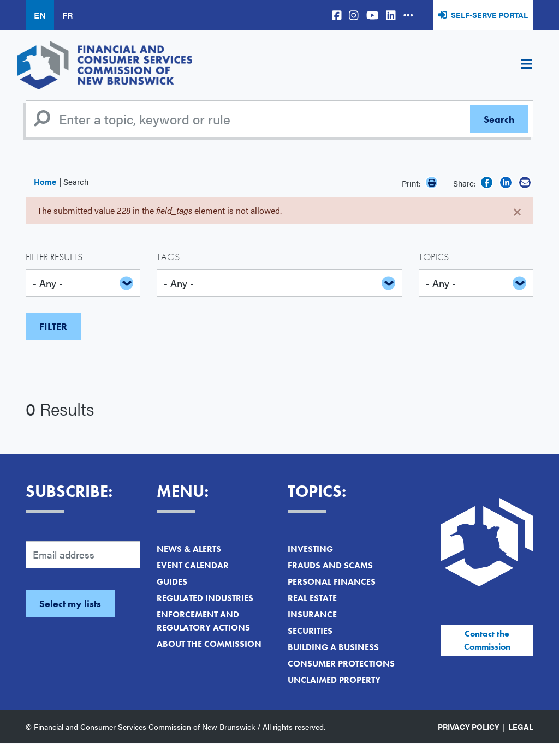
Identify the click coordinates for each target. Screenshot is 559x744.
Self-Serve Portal (489, 14)
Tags (168, 256)
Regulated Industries (205, 598)
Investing (310, 549)
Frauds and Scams (330, 565)
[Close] (517, 210)
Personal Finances (332, 581)
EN (40, 15)
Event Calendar (193, 565)
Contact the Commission (487, 640)
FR (67, 15)
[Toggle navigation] (526, 65)
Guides (172, 581)
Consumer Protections (341, 663)
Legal (520, 726)
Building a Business (333, 647)
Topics (434, 256)
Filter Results (54, 256)
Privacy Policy (468, 726)
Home (45, 181)
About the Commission (209, 644)
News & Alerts (189, 549)
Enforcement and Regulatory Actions (203, 621)
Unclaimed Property (334, 680)
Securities (310, 631)
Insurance (312, 614)
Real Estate (312, 598)
